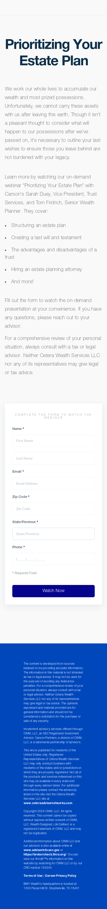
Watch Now (53, 591)
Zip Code (21, 497)
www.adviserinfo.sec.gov (42, 850)
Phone (18, 547)
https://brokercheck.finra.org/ (45, 854)
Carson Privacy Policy (60, 876)
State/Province (25, 522)
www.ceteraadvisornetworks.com (48, 803)
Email (18, 472)
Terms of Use (33, 876)
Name (18, 429)
